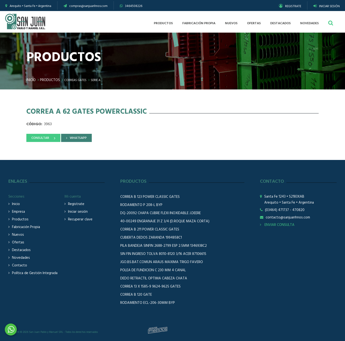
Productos (50, 80)
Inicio (31, 80)
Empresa (18, 212)
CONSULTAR (40, 138)
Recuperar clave (80, 219)
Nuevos (18, 235)
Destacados (21, 250)
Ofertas (18, 242)
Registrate (76, 204)
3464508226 (133, 6)
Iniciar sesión (78, 212)
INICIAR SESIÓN (326, 6)
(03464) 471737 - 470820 (285, 210)
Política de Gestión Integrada (35, 273)
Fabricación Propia (26, 227)
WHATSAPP (78, 138)
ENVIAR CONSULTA (277, 225)
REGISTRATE (290, 6)
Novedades (21, 258)
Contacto (19, 265)
